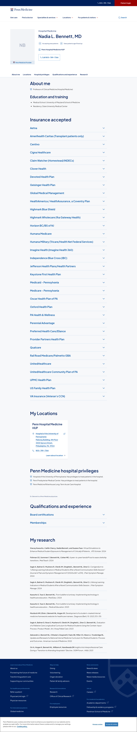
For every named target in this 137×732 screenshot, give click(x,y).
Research (84, 74)
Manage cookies (98, 724)
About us (13, 668)
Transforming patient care (20, 677)
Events (89, 681)
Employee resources (58, 707)
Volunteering (55, 672)
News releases (92, 672)
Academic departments (98, 702)
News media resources (96, 677)
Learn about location (54, 455)
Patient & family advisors (59, 681)
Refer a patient (16, 692)
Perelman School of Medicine (100, 711)
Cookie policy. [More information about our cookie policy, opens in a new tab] (22, 726)
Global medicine (17, 711)
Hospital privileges (41, 74)
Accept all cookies (111, 724)
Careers (91, 692)
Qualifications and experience (64, 74)
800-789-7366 (104, 3)
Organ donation (56, 677)
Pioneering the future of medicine (23, 672)
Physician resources (18, 700)
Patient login (126, 3)
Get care (13, 17)
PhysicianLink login (19, 696)
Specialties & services (47, 17)
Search (122, 17)
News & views (92, 668)
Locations (68, 17)
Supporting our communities (21, 681)
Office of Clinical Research (62, 696)
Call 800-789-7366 (49, 57)
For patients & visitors (88, 17)
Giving (52, 668)
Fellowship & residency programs (101, 707)
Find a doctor (27, 17)
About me (16, 74)
